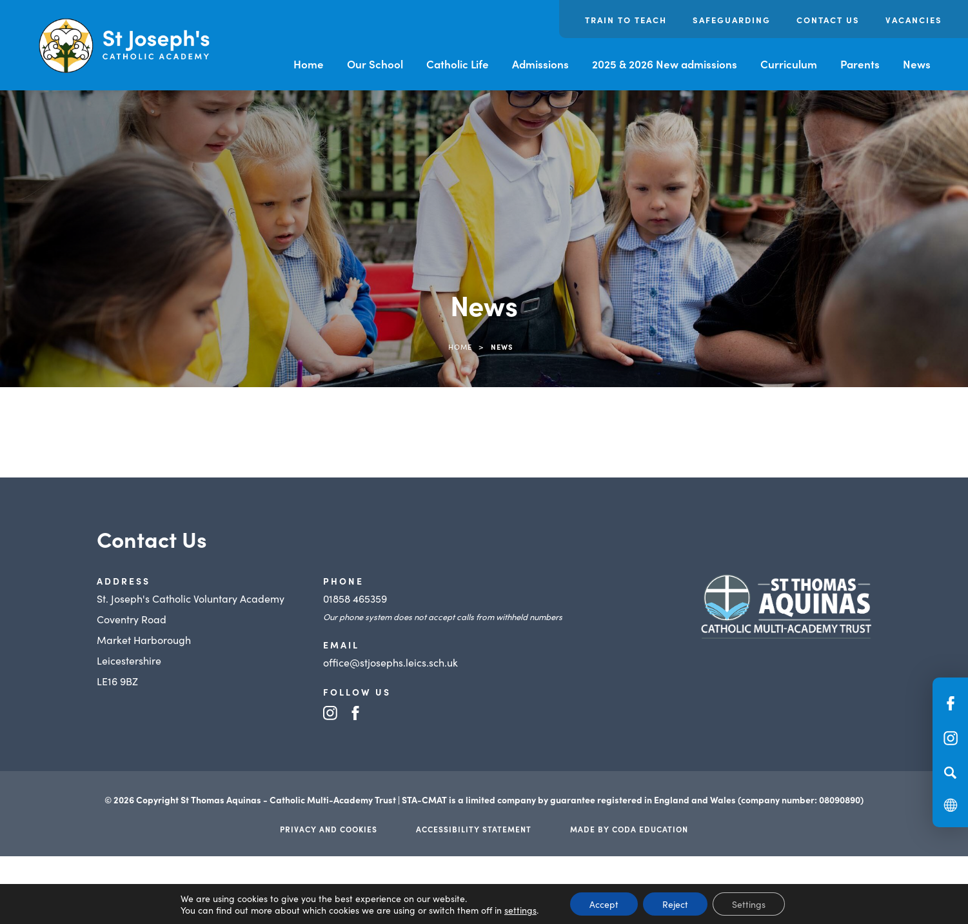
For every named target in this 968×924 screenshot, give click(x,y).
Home (308, 64)
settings (520, 910)
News (917, 64)
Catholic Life (457, 64)
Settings (749, 904)
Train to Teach (626, 20)
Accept (603, 904)
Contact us (828, 20)
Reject (675, 904)
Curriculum (788, 64)
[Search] (950, 772)
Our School (375, 64)
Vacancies (913, 20)
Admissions (540, 64)
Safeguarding (732, 20)
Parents (860, 64)
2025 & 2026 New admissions (664, 64)
